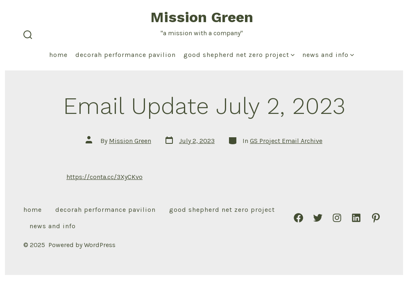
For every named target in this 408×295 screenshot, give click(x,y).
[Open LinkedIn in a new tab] (356, 218)
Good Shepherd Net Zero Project (239, 55)
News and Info (328, 55)
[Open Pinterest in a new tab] (376, 218)
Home (58, 55)
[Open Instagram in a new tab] (337, 218)
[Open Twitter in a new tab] (317, 218)
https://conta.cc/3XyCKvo (104, 177)
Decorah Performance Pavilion (125, 55)
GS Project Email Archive (286, 141)
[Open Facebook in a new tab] (298, 218)
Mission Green (130, 141)
